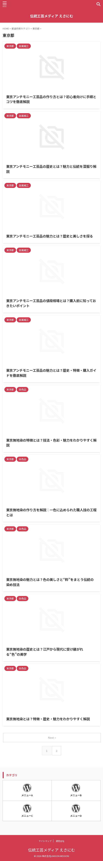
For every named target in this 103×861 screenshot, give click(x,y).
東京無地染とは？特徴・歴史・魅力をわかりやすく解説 (48, 718)
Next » (52, 737)
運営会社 (60, 840)
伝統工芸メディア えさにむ (51, 15)
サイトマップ (45, 840)
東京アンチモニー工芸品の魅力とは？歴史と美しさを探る (49, 236)
